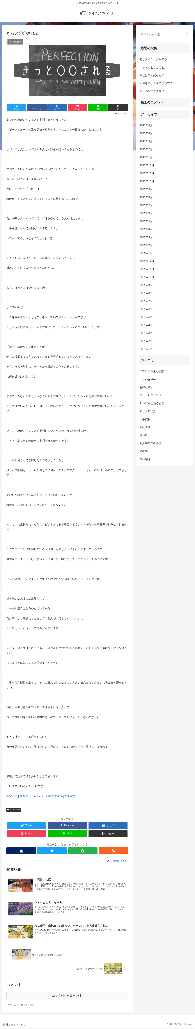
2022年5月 (146, 221)
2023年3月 (146, 141)
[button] (187, 34)
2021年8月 (146, 293)
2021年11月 (147, 269)
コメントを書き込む (67, 996)
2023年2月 (146, 149)
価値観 (144, 435)
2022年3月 (146, 237)
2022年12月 (147, 165)
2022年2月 (146, 245)
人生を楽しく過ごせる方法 (156, 83)
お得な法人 (146, 387)
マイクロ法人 (13, 809)
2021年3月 (146, 333)
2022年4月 (146, 229)
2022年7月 (146, 205)
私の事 (144, 451)
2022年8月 (146, 197)
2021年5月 (146, 317)
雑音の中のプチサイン (153, 91)
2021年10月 (147, 277)
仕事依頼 (145, 419)
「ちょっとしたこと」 (153, 67)
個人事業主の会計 (150, 443)
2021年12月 (147, 261)
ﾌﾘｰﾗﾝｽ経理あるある (152, 403)
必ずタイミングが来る (153, 59)
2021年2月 (146, 341)
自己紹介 (145, 459)
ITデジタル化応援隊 (152, 371)
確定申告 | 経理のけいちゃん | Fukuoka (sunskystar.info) (40, 796)
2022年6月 (146, 213)
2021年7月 (146, 301)
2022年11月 (147, 173)
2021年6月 (146, 309)
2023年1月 (146, 157)
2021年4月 (146, 325)
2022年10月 (147, 181)
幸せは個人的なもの (152, 75)
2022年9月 (146, 189)
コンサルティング (150, 395)
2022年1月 (146, 253)
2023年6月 (146, 125)
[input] (164, 34)
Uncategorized (148, 379)
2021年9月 (146, 285)
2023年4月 (146, 133)
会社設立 (145, 427)
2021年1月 (146, 349)
